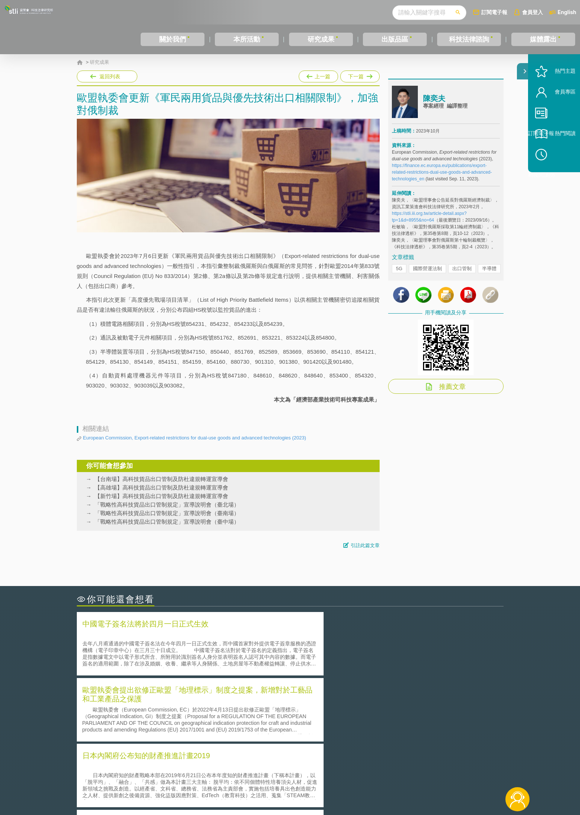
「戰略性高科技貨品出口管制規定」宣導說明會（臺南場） (167, 513)
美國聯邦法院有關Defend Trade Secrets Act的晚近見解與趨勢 (158, 713)
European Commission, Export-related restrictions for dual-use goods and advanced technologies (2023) (194, 438)
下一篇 (360, 75)
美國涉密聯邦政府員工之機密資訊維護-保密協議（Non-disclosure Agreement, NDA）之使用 (178, 734)
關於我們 (172, 39)
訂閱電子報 (494, 12)
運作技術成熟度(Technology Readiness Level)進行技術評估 (155, 723)
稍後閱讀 (558, 177)
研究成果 (321, 39)
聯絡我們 (292, 785)
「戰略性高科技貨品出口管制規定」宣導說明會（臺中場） (167, 521)
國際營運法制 (427, 275)
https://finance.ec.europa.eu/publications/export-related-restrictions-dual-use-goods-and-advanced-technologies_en (442, 179)
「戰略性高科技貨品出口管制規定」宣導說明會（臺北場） (167, 504)
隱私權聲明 (295, 774)
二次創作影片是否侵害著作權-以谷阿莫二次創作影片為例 (152, 703)
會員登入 (532, 12)
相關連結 (439, 774)
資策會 (396, 774)
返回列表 (109, 76)
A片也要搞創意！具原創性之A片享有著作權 (349, 713)
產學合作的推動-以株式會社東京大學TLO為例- (353, 734)
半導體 (489, 275)
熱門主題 (555, 94)
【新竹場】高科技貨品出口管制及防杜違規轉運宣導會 (161, 496)
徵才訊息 (337, 774)
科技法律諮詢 (469, 39)
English (567, 12)
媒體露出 (543, 39)
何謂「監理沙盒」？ (321, 703)
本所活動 (246, 39)
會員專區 (555, 114)
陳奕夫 (434, 105)
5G (399, 275)
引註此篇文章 (365, 545)
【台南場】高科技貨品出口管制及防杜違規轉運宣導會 (161, 479)
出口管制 (462, 275)
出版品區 (394, 39)
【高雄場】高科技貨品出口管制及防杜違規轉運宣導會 (161, 487)
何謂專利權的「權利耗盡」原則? (336, 723)
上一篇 (318, 75)
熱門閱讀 (555, 156)
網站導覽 (337, 785)
